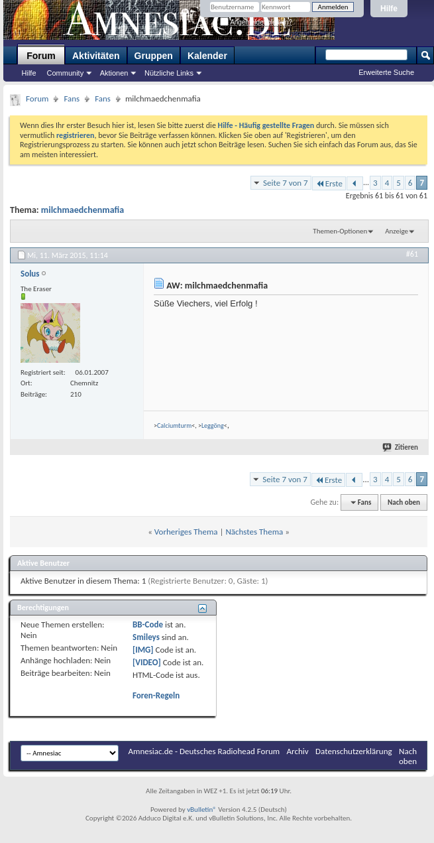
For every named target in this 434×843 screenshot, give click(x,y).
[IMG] (143, 650)
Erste (329, 183)
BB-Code (148, 624)
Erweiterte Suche (386, 72)
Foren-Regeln (156, 695)
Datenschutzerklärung (353, 751)
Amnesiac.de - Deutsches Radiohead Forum (204, 751)
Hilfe (389, 8)
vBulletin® (202, 809)
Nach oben (404, 502)
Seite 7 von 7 (285, 183)
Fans (72, 98)
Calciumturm (174, 425)
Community (65, 73)
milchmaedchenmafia (82, 210)
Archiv (298, 751)
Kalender (207, 55)
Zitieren (401, 447)
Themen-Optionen (340, 231)
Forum (41, 55)
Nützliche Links (168, 73)
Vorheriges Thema (186, 532)
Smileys (146, 637)
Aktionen (114, 73)
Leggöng (212, 425)
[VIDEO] (147, 662)
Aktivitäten (96, 55)
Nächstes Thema (254, 532)
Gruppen (154, 55)
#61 (412, 254)
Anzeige (396, 231)
